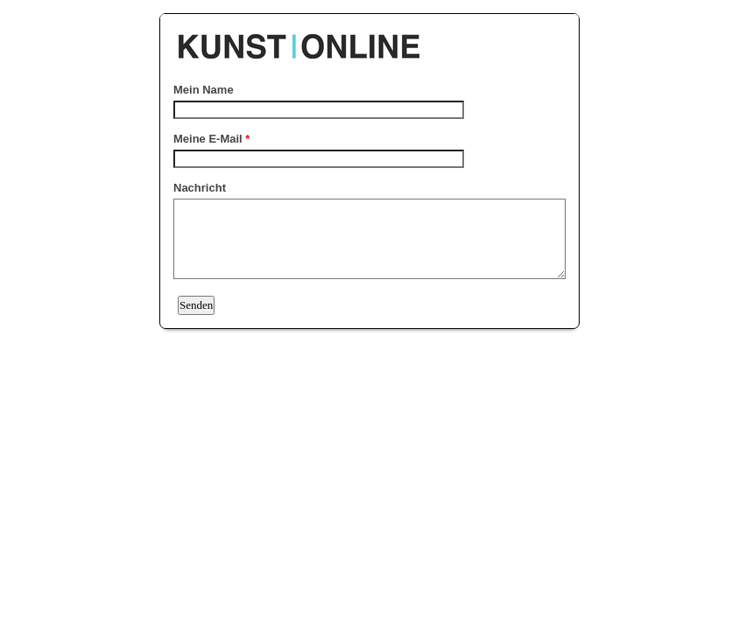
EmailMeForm (369, 37)
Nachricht (199, 187)
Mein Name (203, 89)
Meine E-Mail (211, 138)
